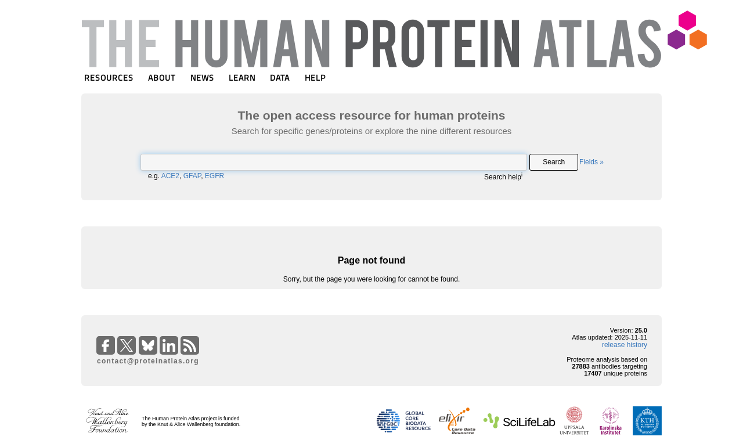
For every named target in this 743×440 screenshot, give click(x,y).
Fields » (591, 162)
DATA (280, 77)
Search (554, 162)
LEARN (242, 77)
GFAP (192, 176)
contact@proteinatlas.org (148, 361)
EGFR (214, 176)
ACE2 (170, 176)
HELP (315, 77)
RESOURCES (109, 77)
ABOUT (161, 77)
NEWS (202, 77)
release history (624, 345)
